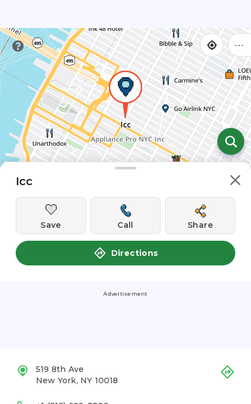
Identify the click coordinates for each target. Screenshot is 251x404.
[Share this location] (200, 215)
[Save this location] (51, 215)
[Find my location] (211, 45)
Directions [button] (125, 253)
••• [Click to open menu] (240, 44)
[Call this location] (125, 215)
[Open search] (230, 141)
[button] (235, 182)
